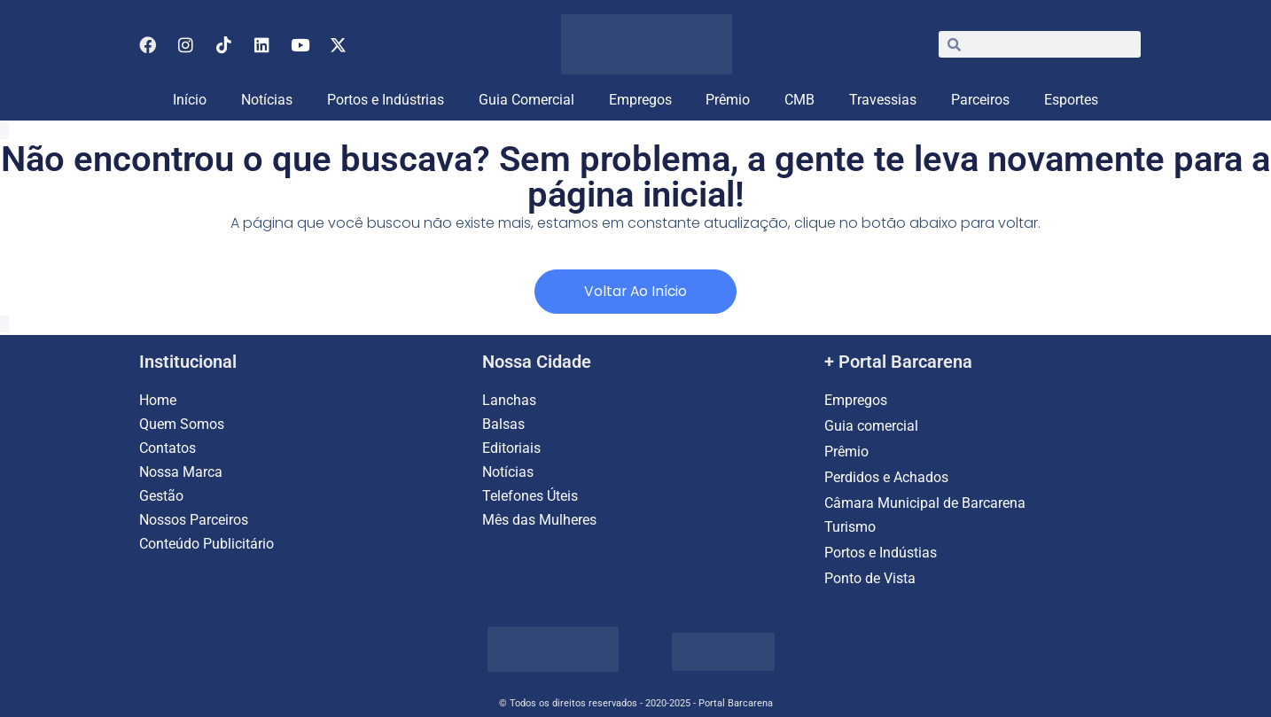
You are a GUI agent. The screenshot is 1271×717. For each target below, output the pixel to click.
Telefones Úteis (530, 495)
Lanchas (509, 400)
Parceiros (980, 99)
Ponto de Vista (870, 578)
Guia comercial (873, 425)
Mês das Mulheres (539, 519)
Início (190, 99)
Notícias (266, 99)
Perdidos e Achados (886, 477)
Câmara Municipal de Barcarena (924, 503)
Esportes (1071, 99)
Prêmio (728, 99)
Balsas (503, 424)
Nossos (164, 519)
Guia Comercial (526, 99)
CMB (799, 99)
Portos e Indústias (880, 552)
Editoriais (511, 448)
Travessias (882, 99)
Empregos (640, 99)
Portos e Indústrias (385, 99)
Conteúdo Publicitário (206, 543)
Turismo (850, 526)
